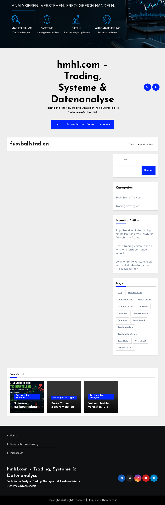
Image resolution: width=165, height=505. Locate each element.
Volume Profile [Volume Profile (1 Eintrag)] (125, 348)
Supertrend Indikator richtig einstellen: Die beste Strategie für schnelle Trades (134, 234)
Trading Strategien (127, 206)
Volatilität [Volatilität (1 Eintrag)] (140, 341)
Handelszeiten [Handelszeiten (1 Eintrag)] (125, 306)
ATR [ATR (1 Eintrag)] (120, 292)
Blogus (91, 500)
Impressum (105, 124)
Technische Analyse (128, 197)
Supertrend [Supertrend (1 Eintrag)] (139, 320)
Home (57, 124)
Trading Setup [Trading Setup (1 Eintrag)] (125, 327)
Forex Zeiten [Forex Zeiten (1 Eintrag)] (144, 299)
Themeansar (109, 500)
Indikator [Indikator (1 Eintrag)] (144, 306)
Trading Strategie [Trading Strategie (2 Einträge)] (127, 334)
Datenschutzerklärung (80, 124)
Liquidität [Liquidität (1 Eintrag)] (123, 313)
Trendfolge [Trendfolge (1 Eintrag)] (124, 341)
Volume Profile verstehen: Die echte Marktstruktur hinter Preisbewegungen (134, 265)
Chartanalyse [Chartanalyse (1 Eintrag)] (125, 299)
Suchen (121, 159)
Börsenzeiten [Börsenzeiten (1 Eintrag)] (135, 292)
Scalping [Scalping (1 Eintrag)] (122, 320)
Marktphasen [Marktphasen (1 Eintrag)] (141, 313)
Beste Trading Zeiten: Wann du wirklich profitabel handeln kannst (135, 250)
